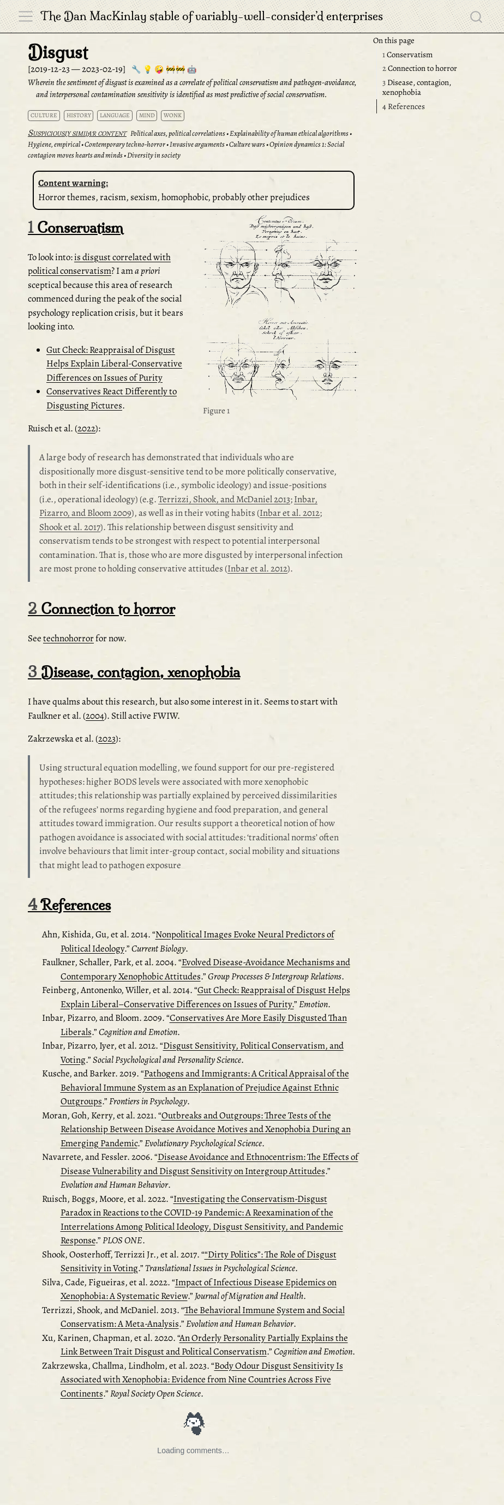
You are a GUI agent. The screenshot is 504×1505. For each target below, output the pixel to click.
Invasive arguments (197, 144)
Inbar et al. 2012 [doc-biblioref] (290, 513)
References (403, 106)
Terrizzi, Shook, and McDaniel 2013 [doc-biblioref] (224, 499)
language (115, 115)
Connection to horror (419, 68)
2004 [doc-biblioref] (95, 715)
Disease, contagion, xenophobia (416, 87)
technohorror (68, 638)
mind (147, 115)
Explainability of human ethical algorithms (289, 133)
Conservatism (407, 54)
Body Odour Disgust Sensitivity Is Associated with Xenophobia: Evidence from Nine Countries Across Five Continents (202, 1379)
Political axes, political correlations (177, 133)
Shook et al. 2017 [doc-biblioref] (69, 527)
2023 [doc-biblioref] (107, 738)
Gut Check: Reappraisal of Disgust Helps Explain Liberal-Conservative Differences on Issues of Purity (114, 364)
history (79, 115)
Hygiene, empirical (54, 144)
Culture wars (247, 144)
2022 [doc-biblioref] (86, 428)
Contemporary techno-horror (125, 144)
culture (44, 115)
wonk (173, 115)
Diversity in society (154, 155)
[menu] (25, 16)
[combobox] (477, 16)
